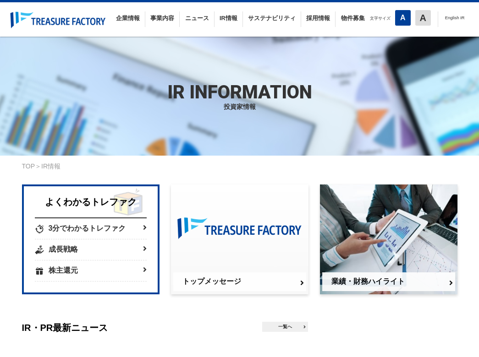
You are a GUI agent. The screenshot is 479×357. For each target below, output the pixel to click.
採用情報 (318, 18)
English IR (455, 17)
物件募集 (353, 18)
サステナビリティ (272, 18)
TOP (28, 166)
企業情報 (128, 18)
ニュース (197, 18)
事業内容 (162, 18)
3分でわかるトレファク (98, 228)
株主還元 (98, 270)
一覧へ (292, 326)
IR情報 (228, 18)
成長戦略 (98, 249)
